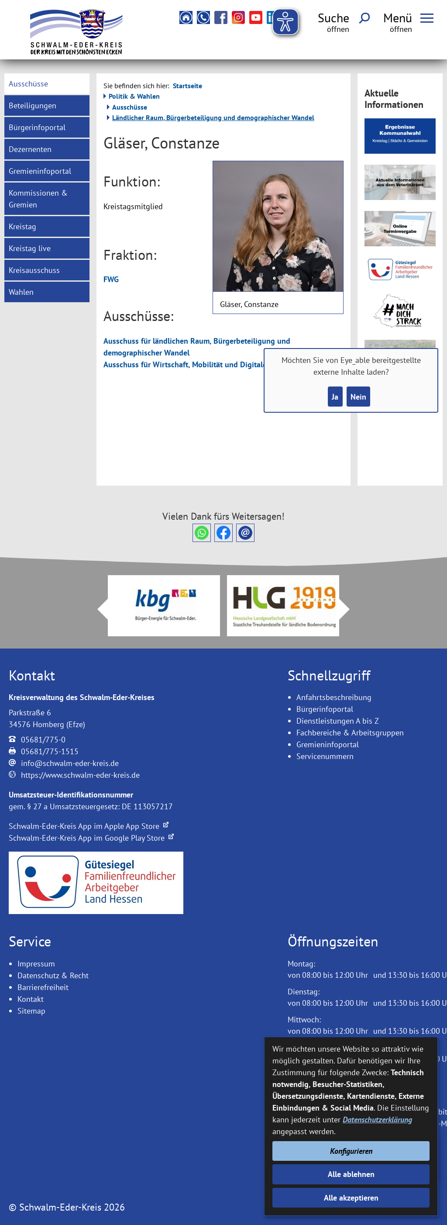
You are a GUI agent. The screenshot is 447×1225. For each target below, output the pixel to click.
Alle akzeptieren (351, 1198)
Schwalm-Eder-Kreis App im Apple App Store (88, 826)
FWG (111, 279)
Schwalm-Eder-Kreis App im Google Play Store (91, 838)
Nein (358, 397)
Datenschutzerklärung (377, 1120)
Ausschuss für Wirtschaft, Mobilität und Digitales (186, 364)
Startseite (187, 85)
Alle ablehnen (351, 1174)
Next (349, 609)
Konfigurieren (351, 1151)
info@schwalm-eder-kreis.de (70, 763)
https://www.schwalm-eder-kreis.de (80, 775)
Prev (97, 609)
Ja (335, 397)
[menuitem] (46, 83)
